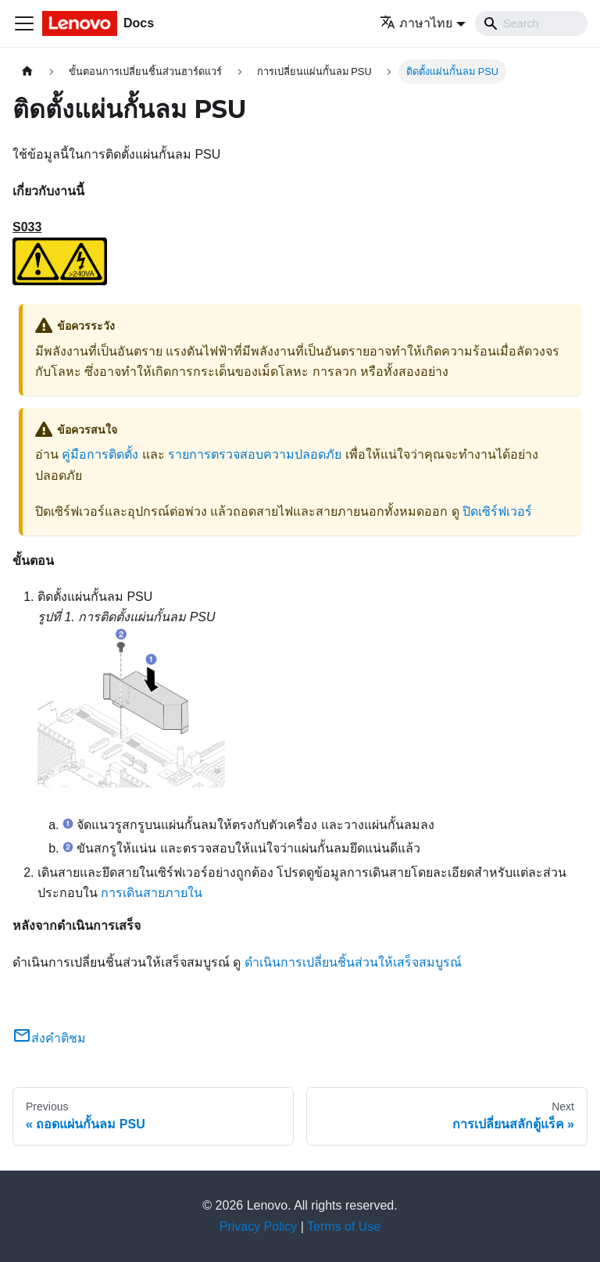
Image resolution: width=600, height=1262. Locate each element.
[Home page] (27, 71)
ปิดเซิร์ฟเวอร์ (497, 511)
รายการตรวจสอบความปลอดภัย (254, 454)
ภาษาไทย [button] (416, 23)
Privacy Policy (259, 1226)
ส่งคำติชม (49, 1038)
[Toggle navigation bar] (24, 23)
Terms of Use (343, 1226)
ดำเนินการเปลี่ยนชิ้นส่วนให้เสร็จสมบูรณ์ (353, 962)
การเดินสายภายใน (151, 892)
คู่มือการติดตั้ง (100, 454)
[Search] (531, 23)
